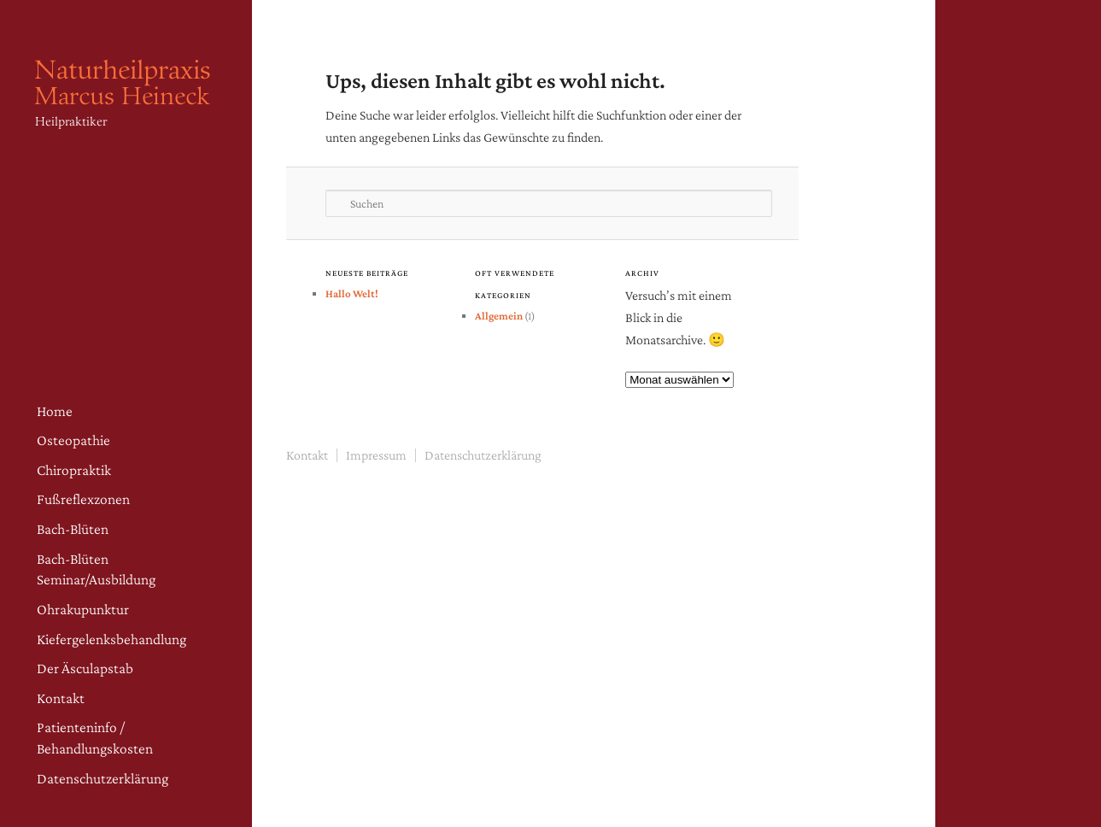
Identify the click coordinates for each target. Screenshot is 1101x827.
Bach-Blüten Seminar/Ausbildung (96, 569)
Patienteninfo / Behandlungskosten (95, 737)
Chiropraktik (74, 469)
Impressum (376, 455)
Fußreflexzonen (83, 498)
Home (55, 410)
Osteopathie (73, 440)
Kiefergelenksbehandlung (111, 639)
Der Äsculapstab (85, 668)
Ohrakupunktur (83, 609)
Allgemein (499, 315)
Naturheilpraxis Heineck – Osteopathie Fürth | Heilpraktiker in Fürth (128, 110)
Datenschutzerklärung (102, 778)
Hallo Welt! (351, 293)
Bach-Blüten (72, 528)
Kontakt (61, 698)
